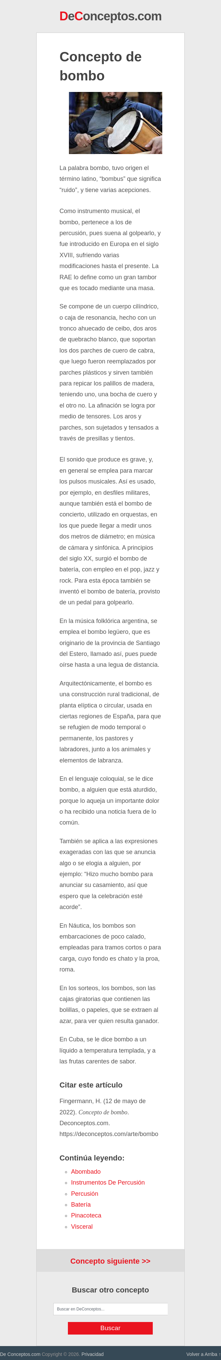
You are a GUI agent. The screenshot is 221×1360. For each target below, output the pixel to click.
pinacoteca (86, 1215)
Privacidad (92, 1354)
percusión (84, 1193)
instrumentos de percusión (108, 1182)
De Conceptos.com (20, 1354)
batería (81, 1204)
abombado (85, 1171)
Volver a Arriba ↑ (203, 1354)
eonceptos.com (110, 16)
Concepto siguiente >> (110, 1261)
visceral (82, 1226)
